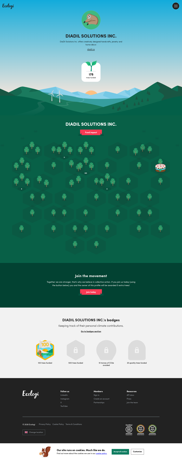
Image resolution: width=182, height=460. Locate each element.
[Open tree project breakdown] (91, 72)
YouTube (64, 406)
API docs (130, 395)
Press (129, 399)
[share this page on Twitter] (179, 38)
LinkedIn (64, 395)
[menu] (175, 6)
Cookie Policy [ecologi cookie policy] (58, 435)
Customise (137, 451)
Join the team (132, 402)
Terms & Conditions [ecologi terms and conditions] (74, 435)
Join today (91, 291)
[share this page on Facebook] (179, 33)
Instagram (64, 399)
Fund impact (91, 132)
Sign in (96, 395)
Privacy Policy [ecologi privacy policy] (45, 435)
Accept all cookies (120, 451)
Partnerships (99, 402)
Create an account (101, 399)
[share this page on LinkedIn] (179, 43)
